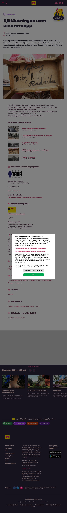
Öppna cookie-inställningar (33, 270)
